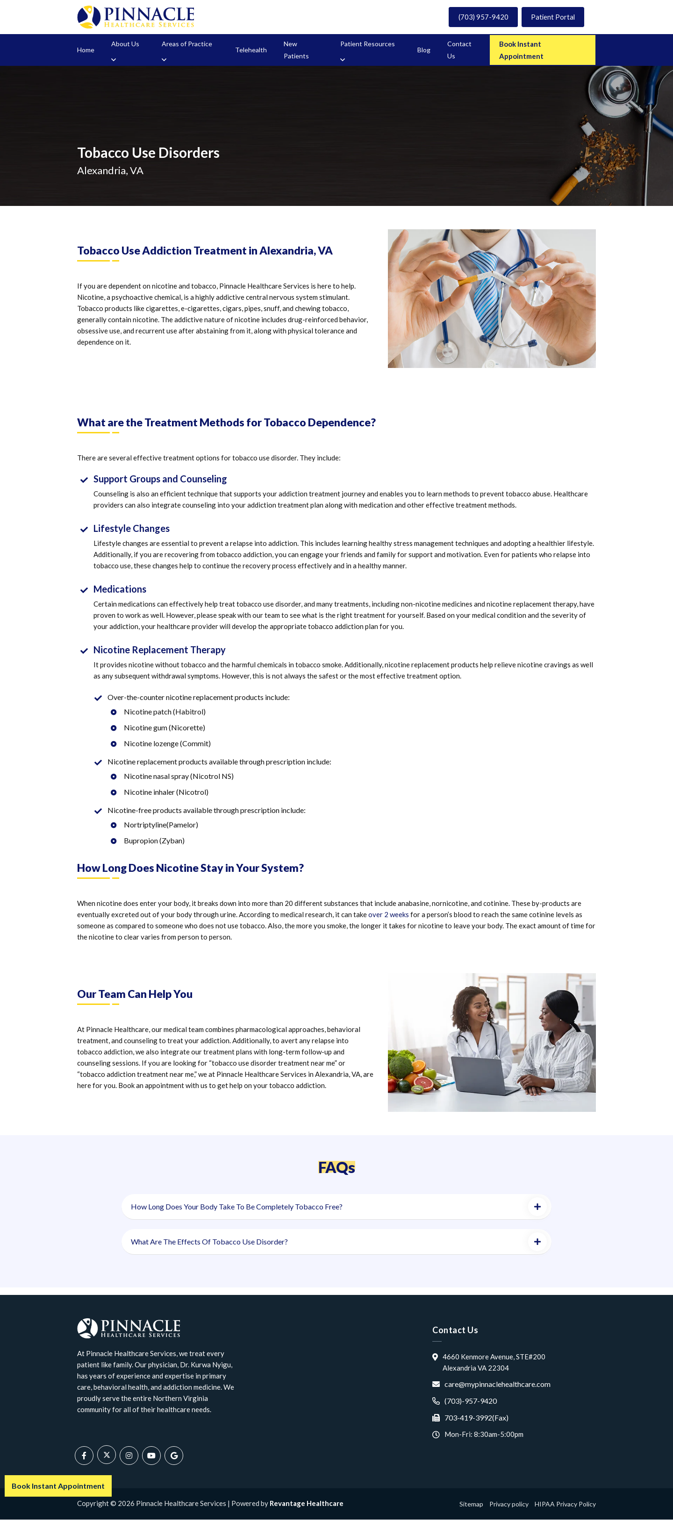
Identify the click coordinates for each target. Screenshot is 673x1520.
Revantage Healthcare (307, 1503)
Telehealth (251, 50)
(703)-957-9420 (470, 1401)
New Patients (296, 50)
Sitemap (471, 1504)
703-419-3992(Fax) (476, 1418)
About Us (125, 44)
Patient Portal (552, 17)
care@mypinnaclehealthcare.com (497, 1384)
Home (85, 50)
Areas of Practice (187, 44)
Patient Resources (367, 44)
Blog (423, 50)
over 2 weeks (388, 915)
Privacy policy (509, 1504)
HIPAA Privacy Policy (565, 1504)
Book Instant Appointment (521, 50)
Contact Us (459, 50)
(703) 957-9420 (481, 17)
